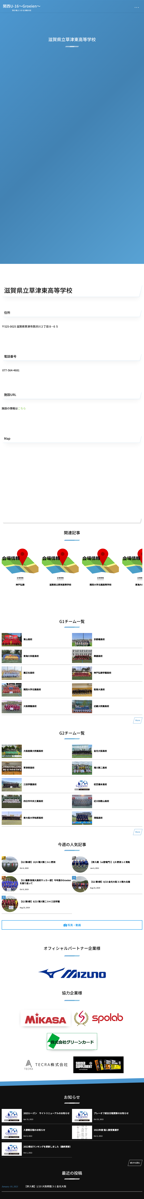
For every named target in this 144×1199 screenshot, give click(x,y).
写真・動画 (74, 925)
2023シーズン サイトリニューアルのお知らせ (46, 1113)
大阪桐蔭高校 (30, 706)
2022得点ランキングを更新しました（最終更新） (47, 1146)
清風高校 (98, 817)
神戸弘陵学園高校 (102, 672)
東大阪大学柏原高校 (33, 817)
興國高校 (98, 656)
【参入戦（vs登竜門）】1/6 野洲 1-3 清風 (110, 862)
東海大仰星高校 (31, 656)
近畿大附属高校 (101, 706)
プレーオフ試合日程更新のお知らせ (111, 1113)
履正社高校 (28, 672)
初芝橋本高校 (100, 784)
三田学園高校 (30, 784)
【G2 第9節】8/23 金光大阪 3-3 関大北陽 (110, 881)
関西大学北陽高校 (32, 689)
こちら (22, 408)
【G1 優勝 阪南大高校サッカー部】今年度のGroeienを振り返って (45, 882)
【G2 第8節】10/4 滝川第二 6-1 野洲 (37, 862)
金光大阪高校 (100, 750)
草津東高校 (28, 767)
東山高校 (27, 639)
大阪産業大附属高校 (33, 750)
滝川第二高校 (100, 767)
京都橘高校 (99, 639)
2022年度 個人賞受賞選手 (106, 1129)
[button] (72, 370)
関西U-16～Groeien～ (22, 6)
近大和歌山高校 (101, 801)
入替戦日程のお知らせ (34, 1129)
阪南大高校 (99, 689)
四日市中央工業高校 (33, 801)
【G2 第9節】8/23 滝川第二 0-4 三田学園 (40, 901)
